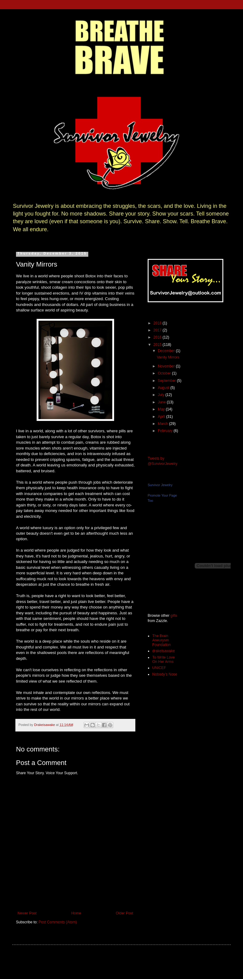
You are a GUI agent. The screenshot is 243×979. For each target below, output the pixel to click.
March (163, 424)
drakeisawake (163, 651)
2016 (158, 337)
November (167, 366)
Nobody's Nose (164, 674)
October (165, 373)
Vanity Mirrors (168, 357)
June (162, 402)
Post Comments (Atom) (57, 922)
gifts (173, 615)
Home (76, 913)
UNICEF (159, 668)
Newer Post (27, 913)
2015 (158, 345)
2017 (158, 330)
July (161, 395)
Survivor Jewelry (160, 485)
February (165, 431)
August (164, 388)
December (167, 351)
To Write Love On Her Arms (163, 659)
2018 (158, 323)
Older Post (124, 913)
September (167, 381)
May (162, 409)
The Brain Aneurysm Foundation (161, 640)
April (162, 416)
